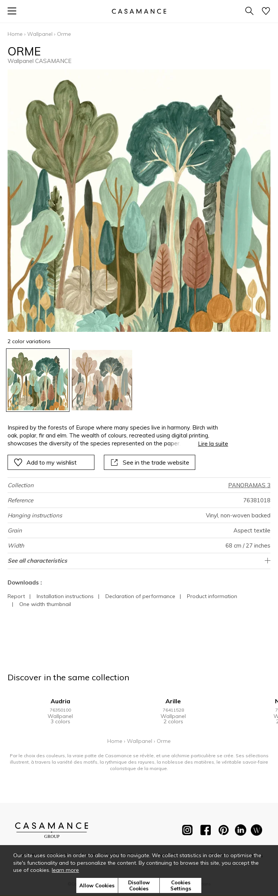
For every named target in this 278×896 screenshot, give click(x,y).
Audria (60, 701)
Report (16, 596)
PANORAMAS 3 (249, 485)
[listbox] (139, 380)
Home (15, 34)
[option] (38, 380)
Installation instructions (65, 596)
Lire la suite (213, 443)
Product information (212, 596)
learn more (65, 870)
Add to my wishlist (45, 462)
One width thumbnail (45, 604)
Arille (173, 701)
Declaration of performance (140, 596)
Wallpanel (40, 34)
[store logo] (139, 11)
